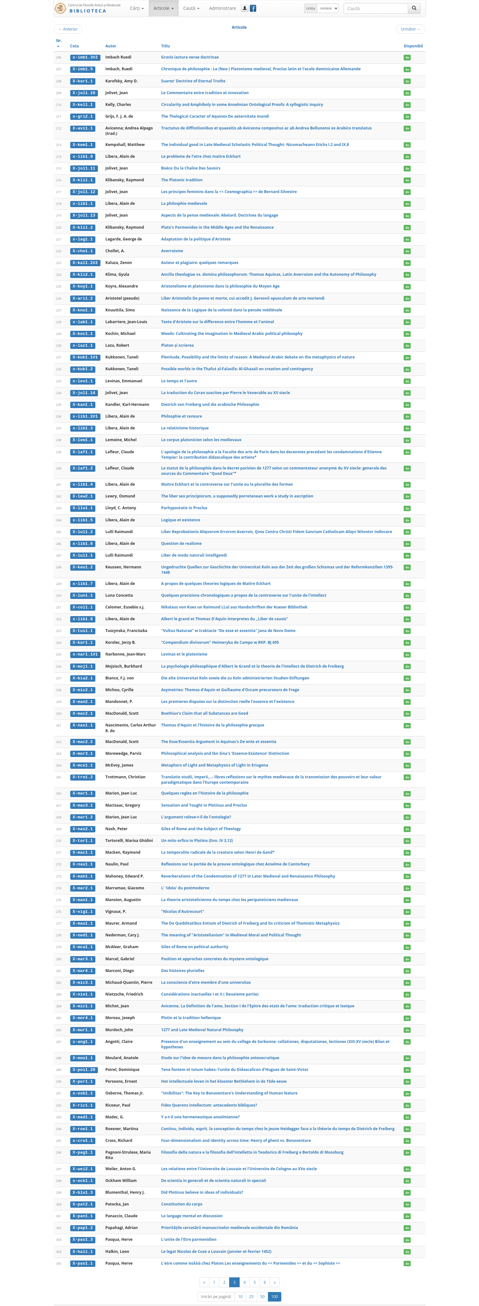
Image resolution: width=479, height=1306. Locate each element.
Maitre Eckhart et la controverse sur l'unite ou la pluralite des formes (227, 480)
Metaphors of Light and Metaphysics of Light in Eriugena (214, 758)
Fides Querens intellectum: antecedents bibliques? (209, 1095)
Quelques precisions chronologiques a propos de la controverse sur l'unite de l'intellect (243, 590)
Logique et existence (180, 515)
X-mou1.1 (82, 1049)
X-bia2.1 (82, 672)
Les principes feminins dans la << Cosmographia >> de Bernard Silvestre (229, 190)
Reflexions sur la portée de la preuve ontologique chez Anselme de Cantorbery (235, 857)
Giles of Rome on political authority (194, 938)
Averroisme (172, 249)
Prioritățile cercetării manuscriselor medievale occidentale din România (229, 1217)
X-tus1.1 (82, 626)
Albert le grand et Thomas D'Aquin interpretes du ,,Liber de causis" (224, 613)
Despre (401, 1300)
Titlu (165, 46)
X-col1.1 (82, 602)
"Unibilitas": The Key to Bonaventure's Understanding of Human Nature (229, 1084)
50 (262, 1285)
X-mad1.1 (82, 1107)
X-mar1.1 (82, 787)
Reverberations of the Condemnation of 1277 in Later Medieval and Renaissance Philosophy (248, 869)
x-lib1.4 (82, 480)
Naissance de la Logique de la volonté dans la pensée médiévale (221, 307)
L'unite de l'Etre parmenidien (188, 1229)
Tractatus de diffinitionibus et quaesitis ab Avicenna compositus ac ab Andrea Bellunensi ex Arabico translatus (266, 127)
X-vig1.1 (82, 904)
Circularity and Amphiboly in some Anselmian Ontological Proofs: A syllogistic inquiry (242, 104)
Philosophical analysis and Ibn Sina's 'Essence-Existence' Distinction (225, 747)
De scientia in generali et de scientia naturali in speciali (213, 1170)
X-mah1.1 (82, 869)
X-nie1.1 (82, 986)
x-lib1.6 (82, 539)
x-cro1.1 (82, 1131)
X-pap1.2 (82, 1217)
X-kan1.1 (82, 401)
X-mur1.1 (82, 1021)
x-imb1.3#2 (85, 57)
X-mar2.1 (82, 880)
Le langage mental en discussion (191, 1205)
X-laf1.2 (82, 464)
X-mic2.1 (82, 684)
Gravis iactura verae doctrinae (190, 57)
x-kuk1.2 (82, 366)
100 (274, 1285)
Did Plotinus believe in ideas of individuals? (202, 1182)
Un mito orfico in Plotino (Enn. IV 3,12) (197, 833)
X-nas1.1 (82, 719)
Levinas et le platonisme (184, 649)
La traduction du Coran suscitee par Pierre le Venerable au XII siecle (225, 389)
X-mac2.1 (82, 707)
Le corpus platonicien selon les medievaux (201, 436)
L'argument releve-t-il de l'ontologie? (196, 810)
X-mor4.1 (82, 1009)
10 (240, 1285)
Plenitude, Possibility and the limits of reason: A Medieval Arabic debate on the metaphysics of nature (258, 354)
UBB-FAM (154, 1300)
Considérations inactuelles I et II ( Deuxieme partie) (210, 985)
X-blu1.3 (82, 1182)
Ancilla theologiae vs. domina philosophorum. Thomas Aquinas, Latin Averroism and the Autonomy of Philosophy (268, 272)
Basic (416, 1300)
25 (251, 1285)
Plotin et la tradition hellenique (191, 1009)
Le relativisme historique (185, 424)
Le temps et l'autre (179, 377)
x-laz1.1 (82, 343)
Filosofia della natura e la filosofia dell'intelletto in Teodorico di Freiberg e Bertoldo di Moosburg (252, 1142)
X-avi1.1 (82, 127)
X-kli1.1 (82, 179)
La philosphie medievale (184, 202)
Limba (310, 8)
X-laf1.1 (82, 448)
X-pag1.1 (82, 1142)
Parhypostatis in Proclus (184, 504)
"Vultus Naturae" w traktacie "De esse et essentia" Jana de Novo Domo (228, 625)
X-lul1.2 (82, 527)
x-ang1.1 (82, 1033)
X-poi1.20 (83, 1061)
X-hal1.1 (82, 1241)
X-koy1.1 (82, 284)
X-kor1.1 (82, 637)
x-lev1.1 (82, 378)
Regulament (364, 1300)
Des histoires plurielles (182, 962)
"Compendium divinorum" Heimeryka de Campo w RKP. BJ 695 (220, 637)
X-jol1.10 (83, 92)
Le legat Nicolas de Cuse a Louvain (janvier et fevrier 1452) (216, 1240)
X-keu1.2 (82, 563)
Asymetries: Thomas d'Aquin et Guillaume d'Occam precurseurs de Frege (230, 684)
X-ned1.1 (82, 927)
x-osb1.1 (82, 1084)
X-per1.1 (82, 1072)
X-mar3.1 (82, 951)
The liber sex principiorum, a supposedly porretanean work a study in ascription (237, 492)
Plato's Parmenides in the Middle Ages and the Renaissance (217, 225)
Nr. (59, 42)
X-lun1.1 (82, 591)
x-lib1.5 (82, 515)
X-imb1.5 (82, 69)
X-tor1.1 (82, 834)
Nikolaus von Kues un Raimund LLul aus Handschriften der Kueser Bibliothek (234, 602)
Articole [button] (164, 8)
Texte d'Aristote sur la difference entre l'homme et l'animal (217, 319)
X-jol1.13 (83, 214)
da (407, 57)
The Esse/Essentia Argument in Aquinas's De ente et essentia (219, 735)
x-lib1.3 (82, 424)
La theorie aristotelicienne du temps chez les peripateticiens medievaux (229, 892)
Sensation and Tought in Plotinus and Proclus (204, 798)
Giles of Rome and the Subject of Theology (201, 822)
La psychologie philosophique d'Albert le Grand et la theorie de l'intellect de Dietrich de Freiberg (252, 660)
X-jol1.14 (83, 389)
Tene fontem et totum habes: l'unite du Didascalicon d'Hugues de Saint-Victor (234, 1060)
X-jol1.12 (83, 190)
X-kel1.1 (82, 104)
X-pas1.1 (82, 1252)
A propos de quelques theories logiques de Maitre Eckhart (216, 578)
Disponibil (413, 46)
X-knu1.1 (82, 307)
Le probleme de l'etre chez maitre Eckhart (201, 155)
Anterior (68, 28)
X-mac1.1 (82, 845)
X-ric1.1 (82, 1096)
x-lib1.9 (82, 155)
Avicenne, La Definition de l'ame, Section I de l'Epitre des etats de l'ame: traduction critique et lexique (257, 997)
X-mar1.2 (82, 810)
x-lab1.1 (82, 319)
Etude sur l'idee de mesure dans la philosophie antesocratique (220, 1049)
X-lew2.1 (82, 492)
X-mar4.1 (82, 962)
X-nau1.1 (82, 857)
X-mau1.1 (82, 916)
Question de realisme (181, 539)
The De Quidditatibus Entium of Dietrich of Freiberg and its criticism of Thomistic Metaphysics (250, 915)
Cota (74, 46)
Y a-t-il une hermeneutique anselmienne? (200, 1107)
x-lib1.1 (82, 202)
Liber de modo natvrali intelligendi (194, 550)
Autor (111, 46)
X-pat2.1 (82, 1194)
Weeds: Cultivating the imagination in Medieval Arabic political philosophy (232, 331)
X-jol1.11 (83, 167)
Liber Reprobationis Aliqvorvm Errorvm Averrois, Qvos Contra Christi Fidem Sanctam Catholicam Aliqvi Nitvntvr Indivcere (276, 527)
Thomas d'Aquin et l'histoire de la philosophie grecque (212, 719)
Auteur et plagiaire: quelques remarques (199, 260)
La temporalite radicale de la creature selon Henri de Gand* (218, 845)
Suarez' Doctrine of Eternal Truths (193, 80)
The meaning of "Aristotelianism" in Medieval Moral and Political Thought (231, 927)
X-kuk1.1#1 (85, 354)
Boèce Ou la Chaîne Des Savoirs (190, 167)
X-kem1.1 (82, 144)
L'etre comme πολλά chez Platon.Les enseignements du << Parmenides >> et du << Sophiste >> (250, 1252)
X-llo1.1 (82, 504)
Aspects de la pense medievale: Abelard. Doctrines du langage (219, 214)
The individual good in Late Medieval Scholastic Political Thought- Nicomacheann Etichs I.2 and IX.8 (255, 143)
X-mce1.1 (82, 759)
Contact (385, 1300)
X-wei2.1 (82, 1159)
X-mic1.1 (82, 997)
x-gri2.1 (82, 116)
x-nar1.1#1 (85, 649)
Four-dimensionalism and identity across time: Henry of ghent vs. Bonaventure (236, 1130)
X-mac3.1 (82, 799)
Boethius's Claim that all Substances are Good (204, 707)
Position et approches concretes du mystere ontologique (215, 950)
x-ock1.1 (82, 1170)
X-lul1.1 (82, 551)
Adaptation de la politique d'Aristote (195, 237)
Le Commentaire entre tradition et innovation (205, 92)
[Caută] (414, 8)
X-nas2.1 (82, 822)
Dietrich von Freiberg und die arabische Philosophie (210, 401)
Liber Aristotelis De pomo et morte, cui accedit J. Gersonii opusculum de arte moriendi (243, 295)
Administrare (222, 8)
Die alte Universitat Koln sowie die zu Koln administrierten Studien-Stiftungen (235, 672)
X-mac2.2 (82, 736)
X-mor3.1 (82, 747)
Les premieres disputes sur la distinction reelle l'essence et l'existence (227, 695)
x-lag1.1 (82, 237)
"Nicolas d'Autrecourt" (182, 904)
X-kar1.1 (82, 81)
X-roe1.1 (82, 1119)
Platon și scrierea (177, 342)
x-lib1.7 (82, 579)
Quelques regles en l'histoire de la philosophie (205, 786)
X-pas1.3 (82, 1229)
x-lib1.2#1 (85, 413)
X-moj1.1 (82, 660)
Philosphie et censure (181, 412)
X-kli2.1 (82, 272)
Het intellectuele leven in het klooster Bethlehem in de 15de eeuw (224, 1072)
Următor (411, 28)
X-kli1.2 (82, 226)
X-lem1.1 (82, 436)
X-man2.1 (82, 696)
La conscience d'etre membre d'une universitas (206, 974)
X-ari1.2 (82, 296)
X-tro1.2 (82, 771)
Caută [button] (191, 8)
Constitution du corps (181, 1194)
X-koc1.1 (82, 331)
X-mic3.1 (82, 974)
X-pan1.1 (82, 1206)
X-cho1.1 (82, 249)
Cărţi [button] (137, 8)
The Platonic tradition (181, 179)
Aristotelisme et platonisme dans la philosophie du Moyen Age (220, 284)
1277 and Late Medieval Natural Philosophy (202, 1021)
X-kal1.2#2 (85, 261)
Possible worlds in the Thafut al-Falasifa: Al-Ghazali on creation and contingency (237, 366)
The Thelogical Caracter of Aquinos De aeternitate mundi (215, 115)
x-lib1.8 (82, 614)
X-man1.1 (82, 892)
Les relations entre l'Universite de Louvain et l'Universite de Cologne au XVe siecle (239, 1158)
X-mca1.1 (82, 939)
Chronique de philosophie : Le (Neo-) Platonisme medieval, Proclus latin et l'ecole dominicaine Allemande (261, 69)
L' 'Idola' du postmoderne (185, 880)
